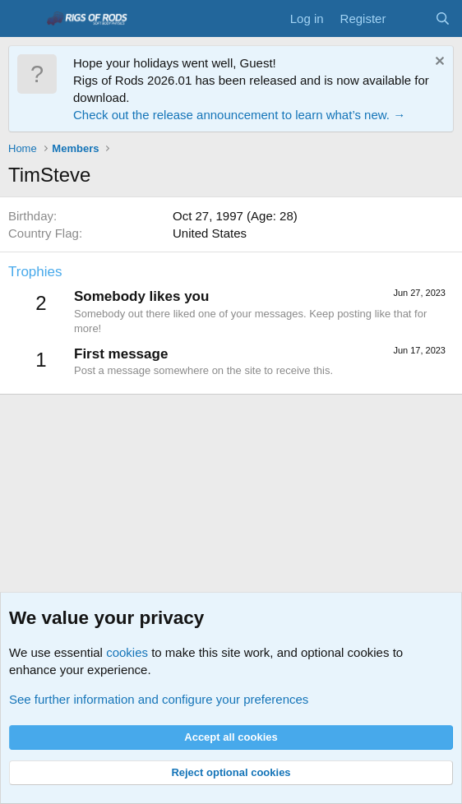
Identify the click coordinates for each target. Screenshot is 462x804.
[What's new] (410, 18)
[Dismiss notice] (438, 63)
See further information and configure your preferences (158, 699)
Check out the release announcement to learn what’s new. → (239, 115)
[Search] (443, 18)
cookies (127, 652)
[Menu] (22, 18)
